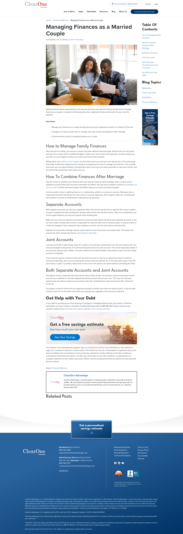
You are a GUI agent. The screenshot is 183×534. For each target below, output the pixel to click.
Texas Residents (120, 450)
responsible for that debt (86, 233)
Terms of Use (143, 447)
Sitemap (141, 458)
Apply (80, 11)
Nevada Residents (121, 453)
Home (48, 20)
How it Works (69, 11)
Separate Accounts (150, 53)
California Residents (122, 455)
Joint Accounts (148, 57)
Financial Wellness (60, 20)
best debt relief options (74, 309)
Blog (113, 11)
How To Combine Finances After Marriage (149, 45)
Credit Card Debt (149, 93)
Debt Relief (91, 11)
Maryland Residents (122, 447)
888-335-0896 (68, 525)
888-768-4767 (64, 463)
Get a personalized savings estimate (91, 429)
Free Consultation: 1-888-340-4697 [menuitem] (126, 3)
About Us (123, 11)
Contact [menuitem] (148, 4)
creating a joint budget (69, 161)
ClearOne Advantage (75, 40)
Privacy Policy (143, 450)
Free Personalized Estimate (144, 11)
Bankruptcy (146, 88)
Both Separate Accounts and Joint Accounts (150, 65)
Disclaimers (142, 453)
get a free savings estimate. (99, 309)
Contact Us (63, 470)
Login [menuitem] (156, 4)
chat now (74, 460)
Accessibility (143, 456)
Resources (104, 11)
